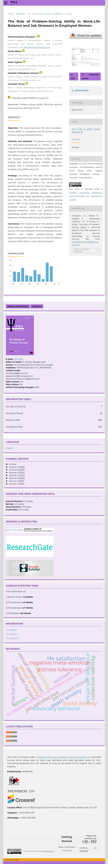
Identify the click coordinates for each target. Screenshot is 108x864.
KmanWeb (83, 851)
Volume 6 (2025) (16, 470)
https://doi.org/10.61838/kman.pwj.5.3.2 (29, 98)
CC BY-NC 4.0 (49, 851)
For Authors (11, 634)
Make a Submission (18, 306)
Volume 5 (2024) (16, 472)
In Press (12, 464)
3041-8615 (18, 359)
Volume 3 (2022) (16, 478)
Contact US (67, 850)
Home (11, 14)
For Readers (11, 630)
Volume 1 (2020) (15, 484)
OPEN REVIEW (82, 90)
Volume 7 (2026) (16, 467)
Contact (36, 306)
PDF (73, 78)
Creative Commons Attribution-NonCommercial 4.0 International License (86, 196)
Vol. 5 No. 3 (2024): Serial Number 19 (45, 14)
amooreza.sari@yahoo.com (37, 47)
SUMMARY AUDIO (90, 76)
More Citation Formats (81, 250)
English (9, 448)
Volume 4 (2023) (16, 475)
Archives (20, 14)
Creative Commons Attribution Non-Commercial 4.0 (64, 757)
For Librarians (12, 638)
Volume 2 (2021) (15, 481)
